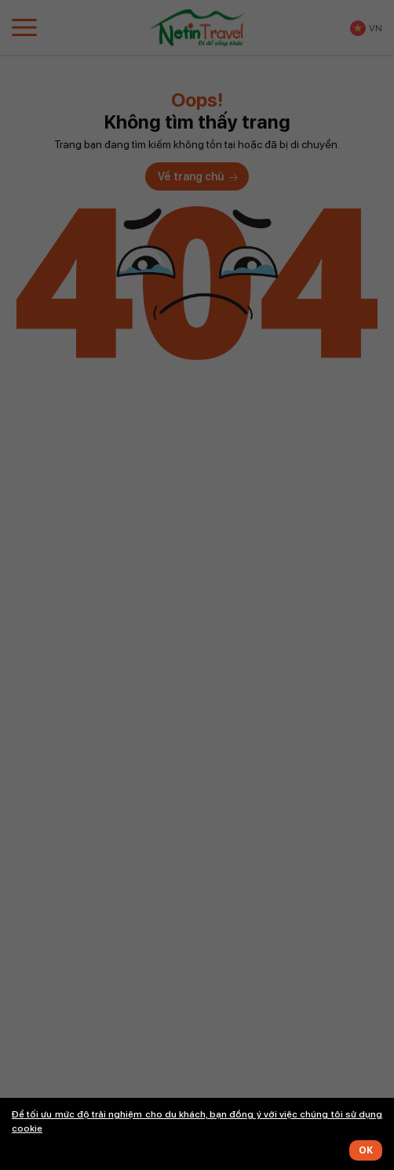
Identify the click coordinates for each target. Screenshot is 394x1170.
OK (366, 1150)
